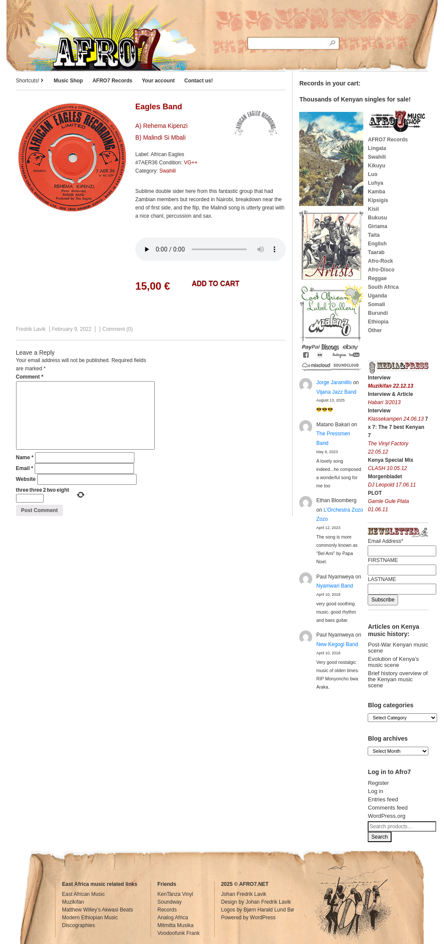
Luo (372, 174)
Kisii (373, 209)
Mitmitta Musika (175, 925)
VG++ (190, 163)
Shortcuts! (29, 81)
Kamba (376, 192)
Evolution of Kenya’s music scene (393, 662)
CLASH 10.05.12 (387, 468)
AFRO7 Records (112, 81)
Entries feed (383, 799)
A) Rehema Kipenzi (161, 125)
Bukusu (377, 218)
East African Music (83, 894)
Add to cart (215, 283)
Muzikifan (73, 902)
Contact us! (198, 81)
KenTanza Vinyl (175, 894)
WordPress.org (386, 816)
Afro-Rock (380, 261)
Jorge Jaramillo (333, 382)
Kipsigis (378, 200)
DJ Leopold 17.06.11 (392, 485)
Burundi (378, 313)
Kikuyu (376, 166)
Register (378, 783)
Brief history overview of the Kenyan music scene (398, 679)
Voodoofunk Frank (178, 933)
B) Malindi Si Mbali (160, 137)
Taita (373, 235)
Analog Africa (172, 918)
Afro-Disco (381, 270)
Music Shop (68, 81)
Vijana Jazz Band (336, 392)
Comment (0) (117, 329)
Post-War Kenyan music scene (398, 647)
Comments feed (388, 807)
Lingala (377, 148)
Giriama (377, 226)
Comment (29, 377)
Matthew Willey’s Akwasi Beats (97, 910)
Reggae (377, 278)
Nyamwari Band (334, 586)
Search (379, 837)
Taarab (376, 252)
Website (26, 479)
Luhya (375, 183)
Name (25, 457)
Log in (375, 791)
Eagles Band (158, 106)
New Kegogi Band (337, 644)
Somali (376, 304)
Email (24, 468)
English (377, 244)
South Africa (383, 287)
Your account (158, 81)
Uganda (377, 296)
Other (375, 330)
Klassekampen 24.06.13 (396, 419)
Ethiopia (378, 322)
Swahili (167, 171)
